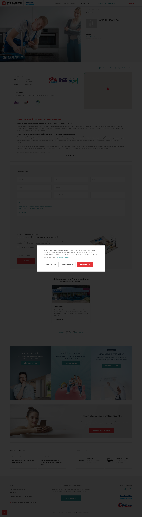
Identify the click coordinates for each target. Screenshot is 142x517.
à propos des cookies (62, 257)
